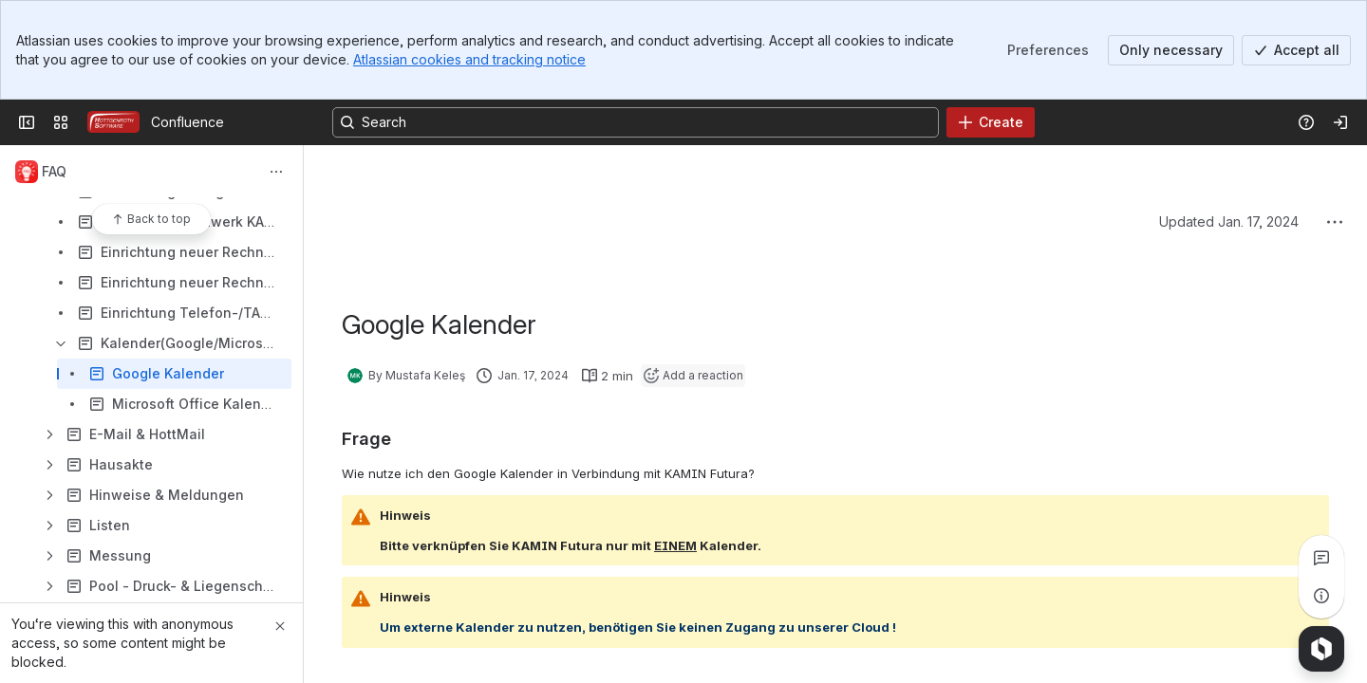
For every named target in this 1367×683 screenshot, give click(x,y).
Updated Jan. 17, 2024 (1229, 221)
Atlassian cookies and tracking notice (469, 59)
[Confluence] (113, 122)
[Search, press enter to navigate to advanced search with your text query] (635, 122)
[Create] (990, 122)
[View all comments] (1321, 558)
